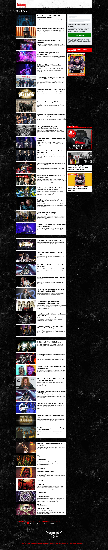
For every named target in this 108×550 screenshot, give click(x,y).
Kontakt (71, 543)
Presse (67, 543)
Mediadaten (79, 543)
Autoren (75, 543)
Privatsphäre (33, 543)
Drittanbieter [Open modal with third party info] (83, 43)
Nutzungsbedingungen (54, 543)
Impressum (46, 543)
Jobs (84, 543)
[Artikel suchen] (80, 5)
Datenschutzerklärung (25, 543)
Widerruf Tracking (40, 543)
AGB (86, 543)
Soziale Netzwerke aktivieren (80, 34)
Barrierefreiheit (62, 543)
